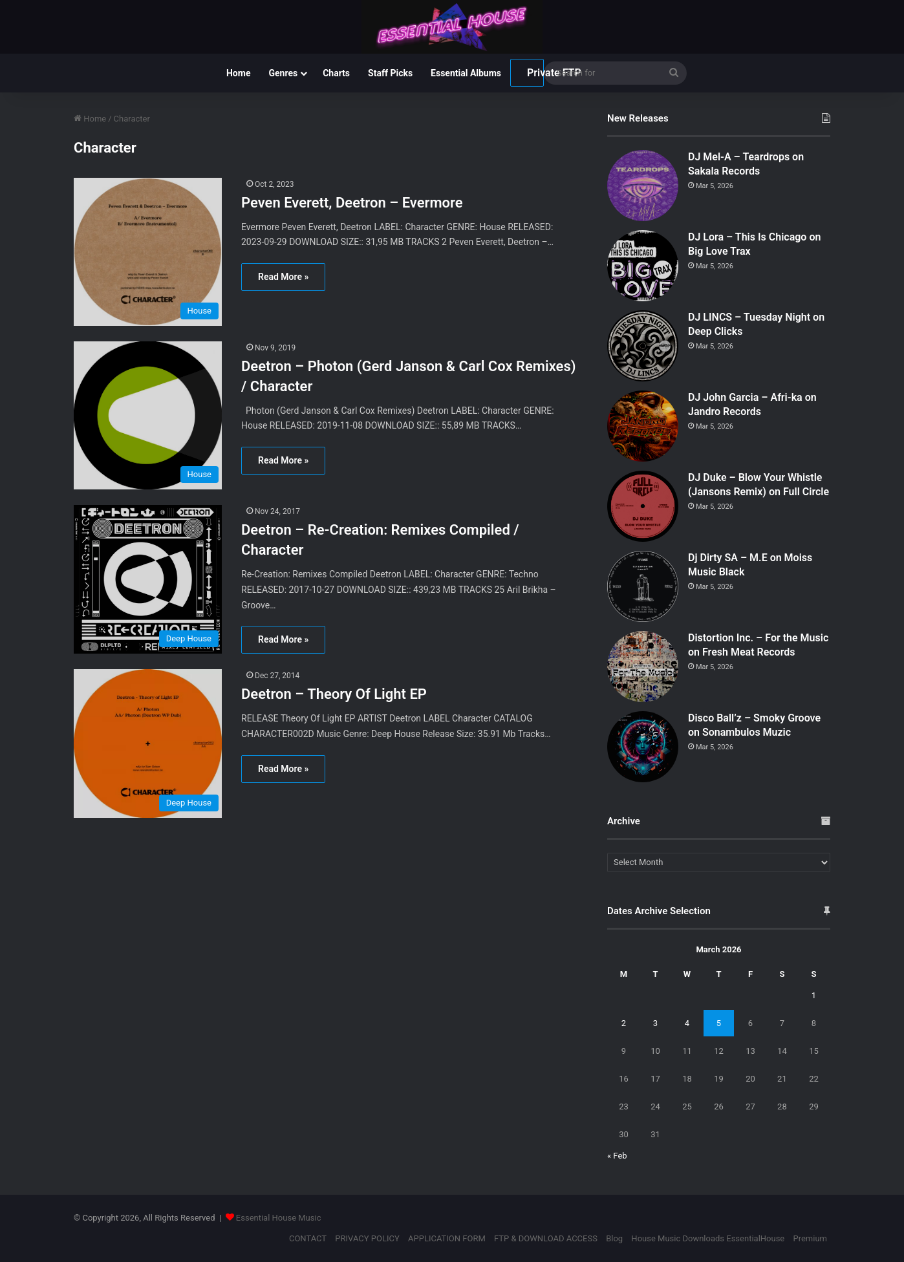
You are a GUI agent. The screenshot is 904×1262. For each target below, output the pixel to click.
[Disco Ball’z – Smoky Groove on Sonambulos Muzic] (642, 746)
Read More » (283, 277)
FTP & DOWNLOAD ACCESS (545, 1238)
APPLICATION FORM (447, 1238)
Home (238, 73)
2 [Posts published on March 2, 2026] (623, 1023)
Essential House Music (278, 1218)
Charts (336, 73)
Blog (614, 1238)
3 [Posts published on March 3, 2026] (655, 1023)
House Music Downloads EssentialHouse (707, 1238)
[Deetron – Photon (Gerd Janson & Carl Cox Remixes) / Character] (149, 415)
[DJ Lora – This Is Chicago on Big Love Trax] (642, 265)
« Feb (617, 1155)
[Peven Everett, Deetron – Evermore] (149, 252)
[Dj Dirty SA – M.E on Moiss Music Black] (642, 586)
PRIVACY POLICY (367, 1238)
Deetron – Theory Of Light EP (334, 694)
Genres (282, 73)
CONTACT (308, 1238)
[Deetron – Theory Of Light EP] (149, 743)
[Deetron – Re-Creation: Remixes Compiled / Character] (149, 579)
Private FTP (535, 73)
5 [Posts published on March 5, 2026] (718, 1023)
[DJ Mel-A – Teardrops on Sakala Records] (642, 185)
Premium (810, 1238)
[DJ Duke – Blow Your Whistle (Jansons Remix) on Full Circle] (642, 506)
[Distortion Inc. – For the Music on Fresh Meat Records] (642, 666)
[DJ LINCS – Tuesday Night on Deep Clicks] (642, 345)
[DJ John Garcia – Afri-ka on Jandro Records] (642, 426)
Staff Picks (390, 73)
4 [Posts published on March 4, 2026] (687, 1023)
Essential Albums (466, 73)
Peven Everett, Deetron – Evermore (352, 203)
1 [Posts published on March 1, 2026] (814, 995)
